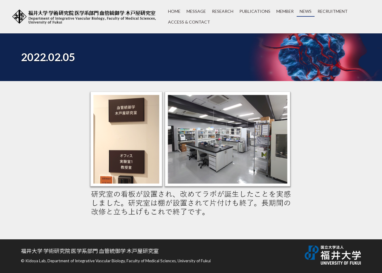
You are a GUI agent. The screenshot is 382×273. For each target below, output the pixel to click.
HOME (174, 11)
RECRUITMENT (333, 11)
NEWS (306, 11)
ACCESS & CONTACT (189, 21)
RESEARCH (222, 11)
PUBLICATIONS (254, 11)
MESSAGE (196, 11)
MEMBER (285, 11)
